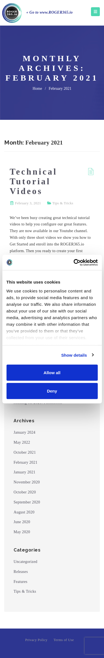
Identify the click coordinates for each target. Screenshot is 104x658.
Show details (74, 354)
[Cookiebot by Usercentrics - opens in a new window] (74, 262)
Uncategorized (25, 562)
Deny (52, 390)
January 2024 (24, 432)
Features (20, 582)
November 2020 (27, 482)
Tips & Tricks (62, 203)
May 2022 (22, 442)
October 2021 (25, 452)
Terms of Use (64, 640)
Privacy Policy (36, 640)
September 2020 (27, 502)
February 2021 (25, 462)
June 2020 (22, 522)
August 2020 (24, 512)
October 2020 (25, 492)
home (37, 88)
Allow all (52, 372)
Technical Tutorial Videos (33, 181)
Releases (21, 572)
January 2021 (24, 472)
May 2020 (22, 532)
